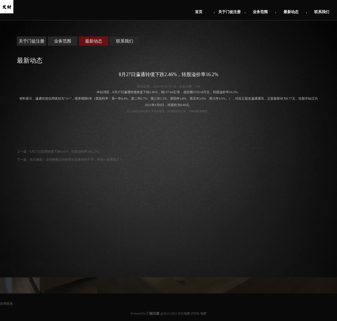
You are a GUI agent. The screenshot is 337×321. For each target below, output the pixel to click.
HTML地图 (198, 313)
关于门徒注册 (229, 12)
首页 (198, 12)
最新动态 (291, 12)
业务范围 (260, 12)
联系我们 (321, 12)
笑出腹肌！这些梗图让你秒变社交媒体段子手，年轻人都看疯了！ (76, 159)
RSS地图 (184, 313)
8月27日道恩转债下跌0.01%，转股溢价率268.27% (64, 151)
